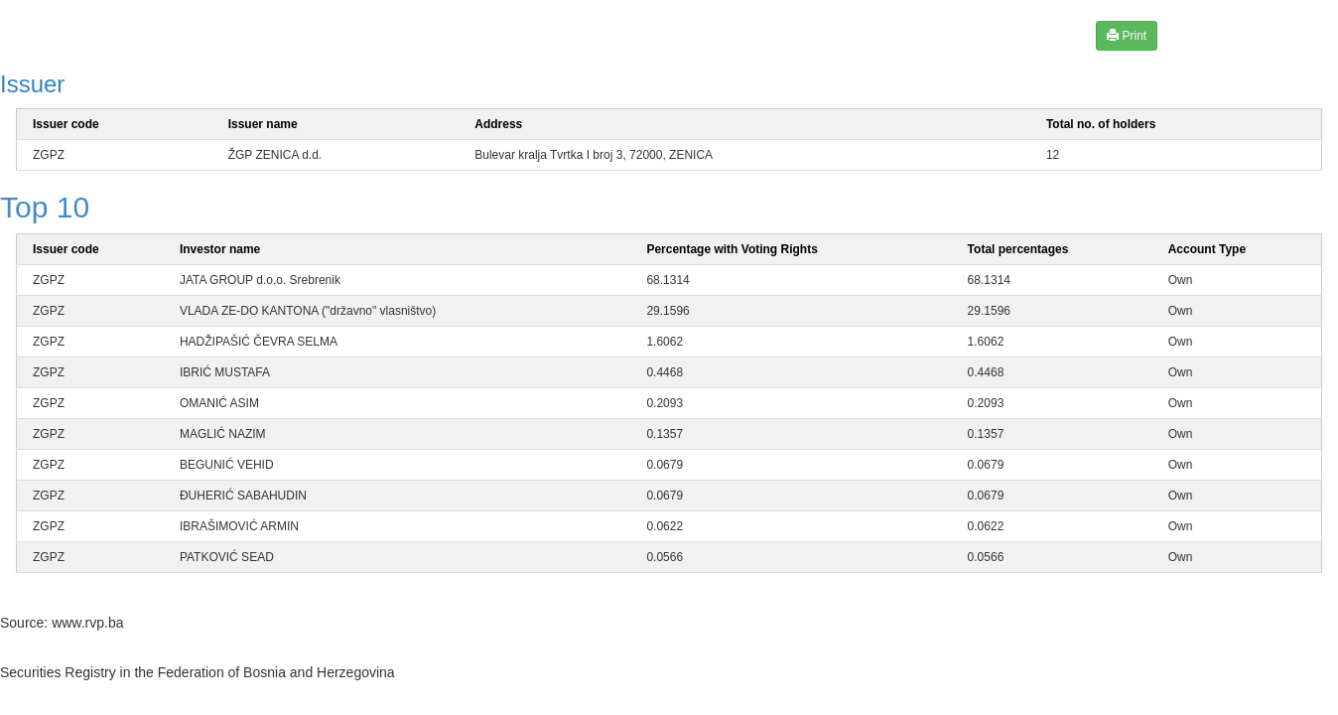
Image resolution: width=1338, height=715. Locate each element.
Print (1126, 35)
